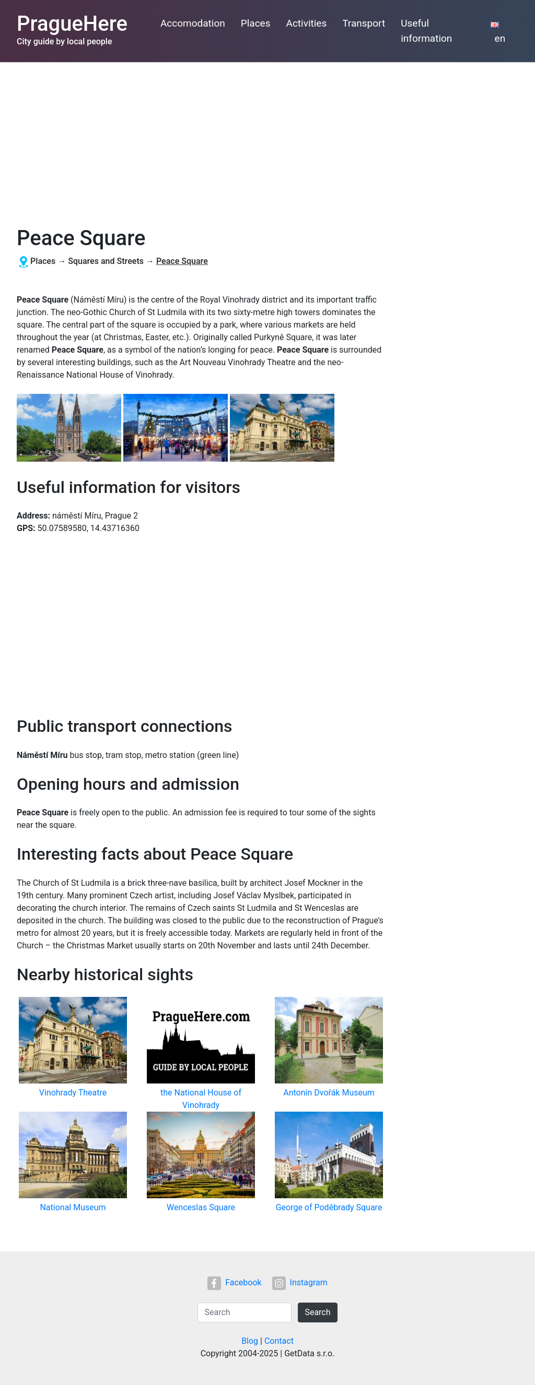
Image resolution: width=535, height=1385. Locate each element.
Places (256, 23)
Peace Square (182, 261)
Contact (279, 1341)
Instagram (300, 1282)
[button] (70, 428)
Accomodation (192, 23)
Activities (306, 23)
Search (317, 1312)
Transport (363, 23)
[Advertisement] (267, 140)
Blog (249, 1341)
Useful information (426, 30)
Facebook (234, 1282)
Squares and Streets (106, 261)
